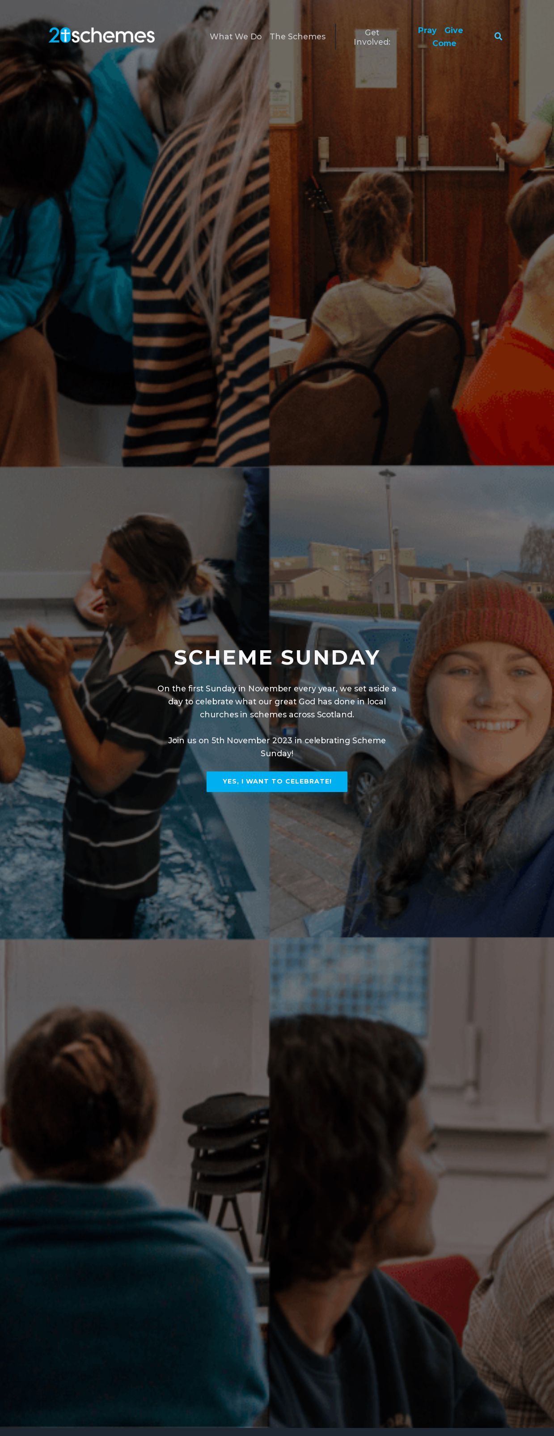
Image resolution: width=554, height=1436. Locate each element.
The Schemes (297, 36)
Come (444, 43)
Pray (427, 30)
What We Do (236, 36)
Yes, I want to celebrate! (277, 781)
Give (453, 30)
